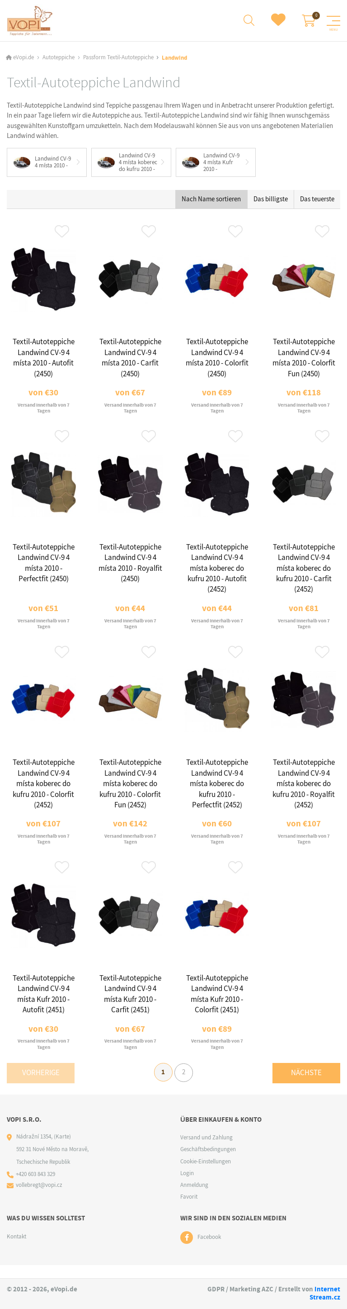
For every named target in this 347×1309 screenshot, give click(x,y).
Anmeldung (194, 1198)
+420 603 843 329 (36, 1187)
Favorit (188, 1210)
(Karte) (62, 1149)
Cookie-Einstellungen (205, 1174)
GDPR (216, 1289)
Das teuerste (317, 199)
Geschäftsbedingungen (208, 1162)
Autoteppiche (58, 57)
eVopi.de (23, 57)
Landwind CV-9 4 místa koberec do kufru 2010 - (128, 162)
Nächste (306, 1084)
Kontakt (16, 1249)
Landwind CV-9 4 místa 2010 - (42, 162)
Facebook (209, 1250)
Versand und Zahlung (206, 1150)
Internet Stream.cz (324, 1293)
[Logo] (30, 20)
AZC (267, 1289)
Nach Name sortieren (211, 199)
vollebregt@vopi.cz (39, 1198)
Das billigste (270, 199)
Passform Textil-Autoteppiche (118, 57)
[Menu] (333, 21)
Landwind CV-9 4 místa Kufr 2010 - (211, 162)
